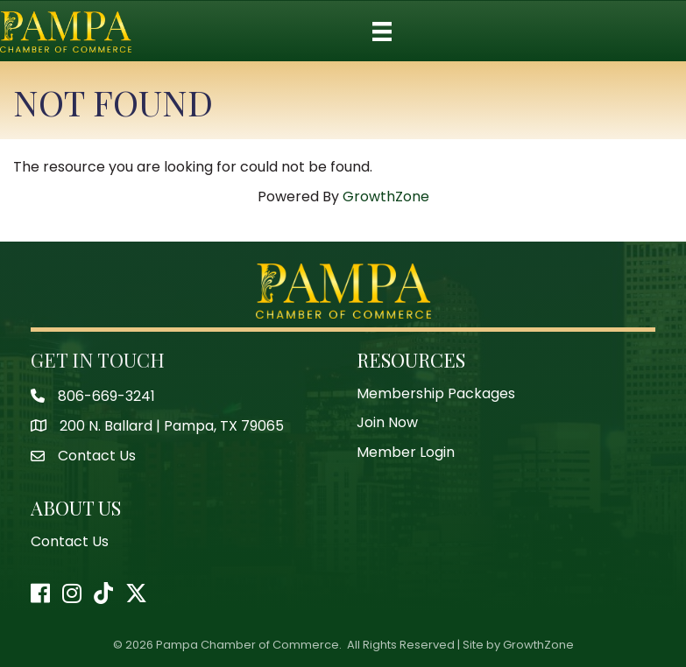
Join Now (387, 422)
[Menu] (382, 31)
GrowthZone (386, 196)
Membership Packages (436, 393)
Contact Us (70, 541)
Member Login (406, 452)
